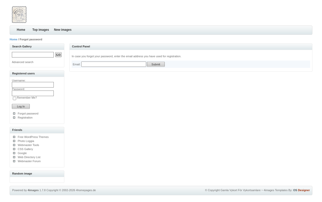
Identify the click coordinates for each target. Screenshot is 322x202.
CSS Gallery (25, 149)
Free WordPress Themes (33, 136)
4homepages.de (86, 190)
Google (22, 153)
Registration (25, 117)
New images (62, 30)
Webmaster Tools (28, 145)
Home (21, 30)
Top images (40, 30)
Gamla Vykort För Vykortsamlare (241, 190)
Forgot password (28, 113)
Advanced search (22, 62)
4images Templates (276, 190)
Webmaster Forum (29, 161)
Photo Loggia (26, 140)
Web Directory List (29, 157)
